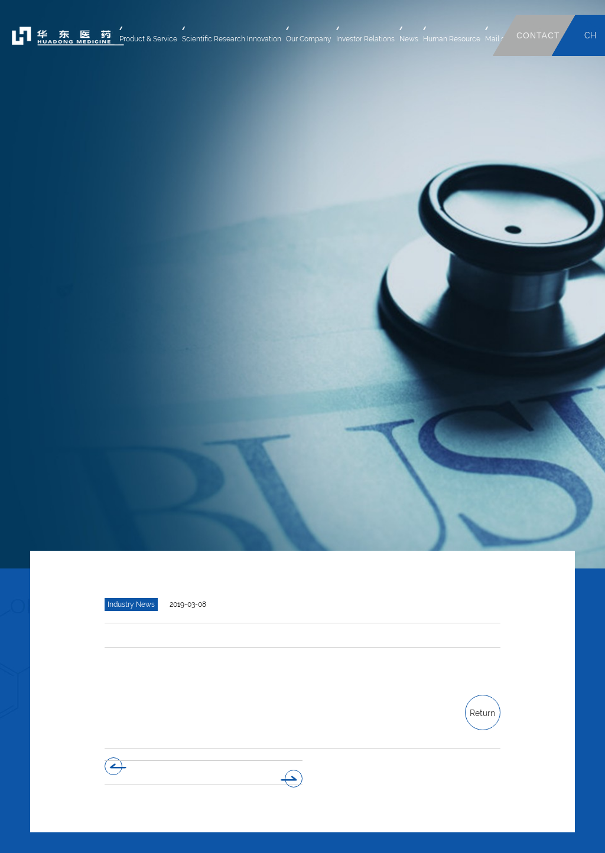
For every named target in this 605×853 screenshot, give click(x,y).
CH (590, 35)
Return (482, 713)
